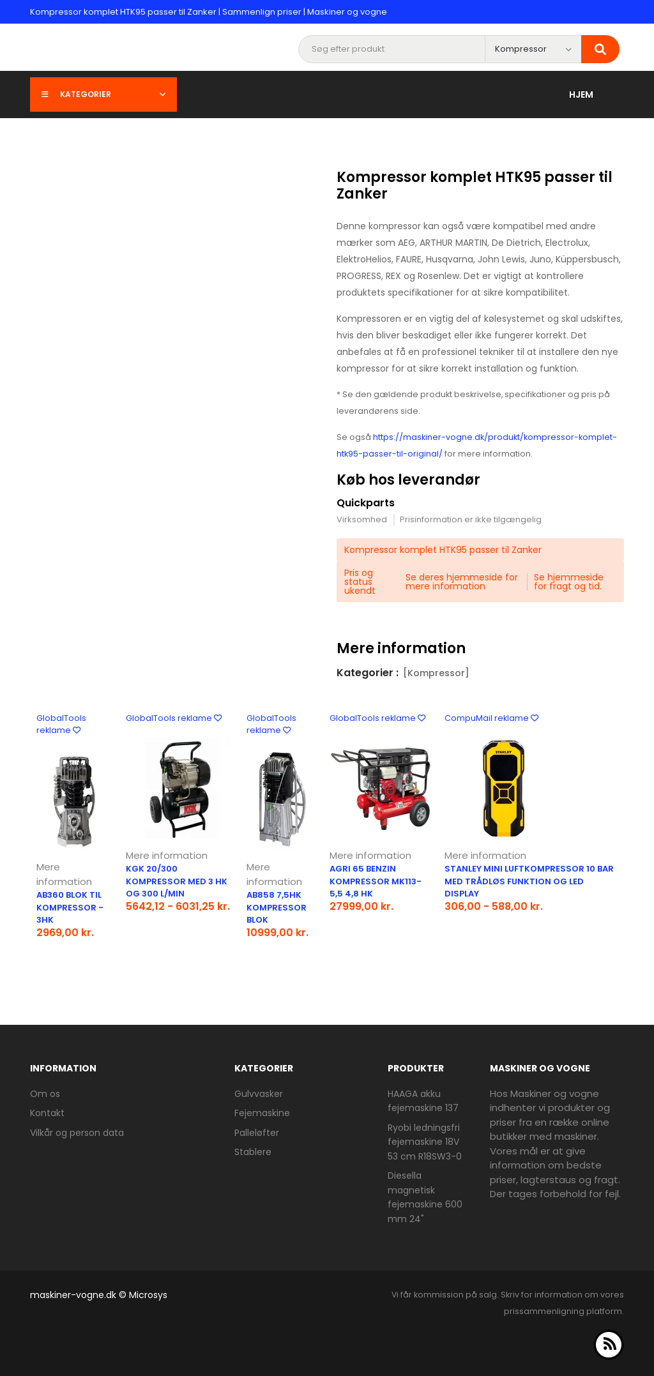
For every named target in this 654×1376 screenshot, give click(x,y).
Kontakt (47, 1113)
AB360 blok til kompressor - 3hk (69, 907)
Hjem (581, 94)
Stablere (252, 1151)
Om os (45, 1093)
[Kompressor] (436, 673)
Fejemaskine (262, 1113)
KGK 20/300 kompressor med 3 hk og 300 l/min (176, 881)
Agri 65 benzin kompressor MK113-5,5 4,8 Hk (376, 881)
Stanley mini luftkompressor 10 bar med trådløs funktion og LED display (529, 881)
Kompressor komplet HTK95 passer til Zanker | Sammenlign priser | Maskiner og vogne (208, 12)
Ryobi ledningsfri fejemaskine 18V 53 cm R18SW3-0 (425, 1142)
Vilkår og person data (77, 1132)
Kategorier (103, 94)
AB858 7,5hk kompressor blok (277, 907)
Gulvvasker (258, 1093)
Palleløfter (256, 1132)
